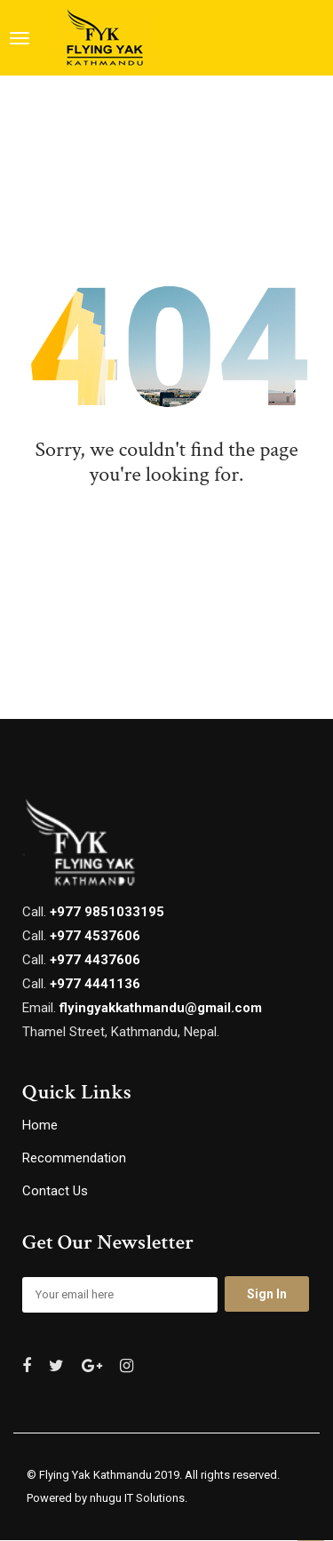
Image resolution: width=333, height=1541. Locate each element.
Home (40, 1125)
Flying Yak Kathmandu (95, 1474)
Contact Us (55, 1191)
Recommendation (74, 1158)
